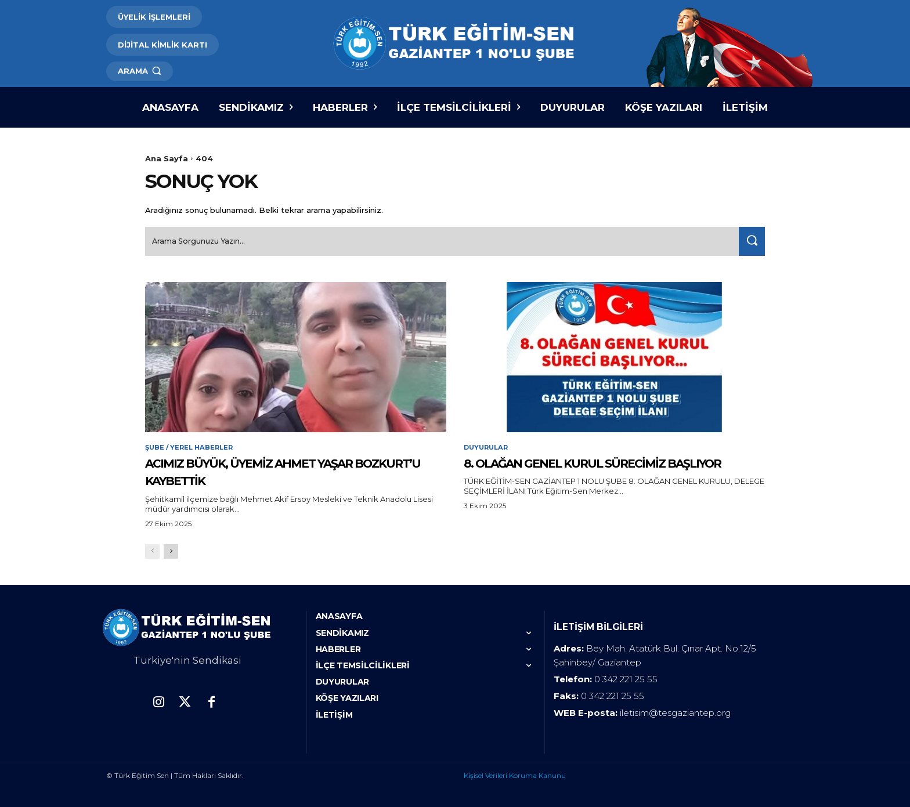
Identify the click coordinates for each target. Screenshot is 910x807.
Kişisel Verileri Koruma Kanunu (515, 774)
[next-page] (171, 550)
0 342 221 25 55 (626, 677)
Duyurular (488, 446)
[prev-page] (152, 550)
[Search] (749, 239)
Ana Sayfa (166, 158)
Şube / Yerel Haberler (191, 446)
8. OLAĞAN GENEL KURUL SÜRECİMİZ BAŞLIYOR (603, 469)
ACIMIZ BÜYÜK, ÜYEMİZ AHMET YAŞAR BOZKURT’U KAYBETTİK (290, 469)
